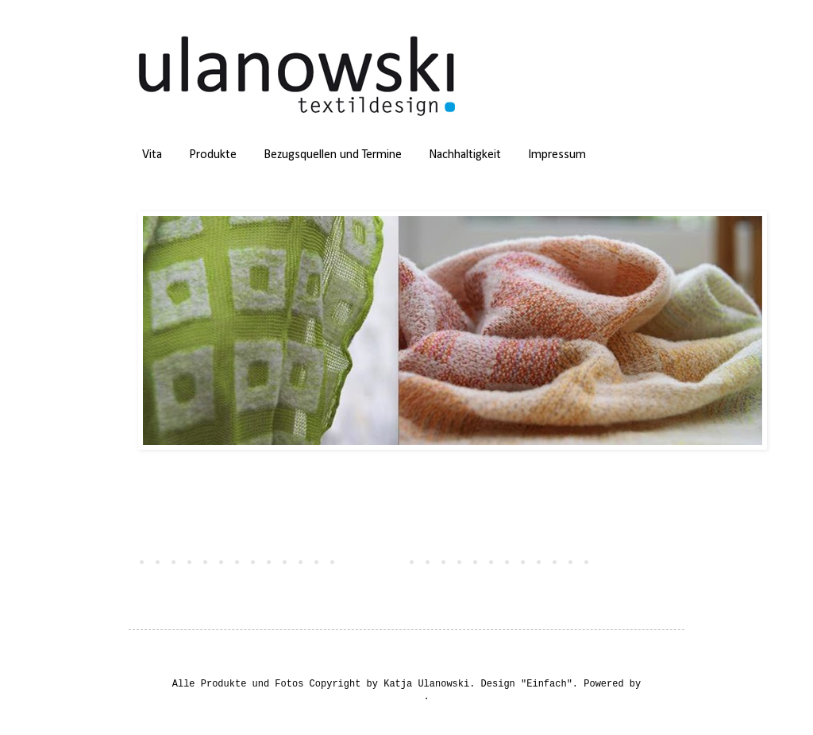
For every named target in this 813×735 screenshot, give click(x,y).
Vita (152, 155)
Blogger (403, 696)
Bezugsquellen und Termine (333, 155)
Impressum (557, 155)
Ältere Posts (637, 561)
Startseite (368, 561)
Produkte (213, 155)
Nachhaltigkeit (465, 155)
